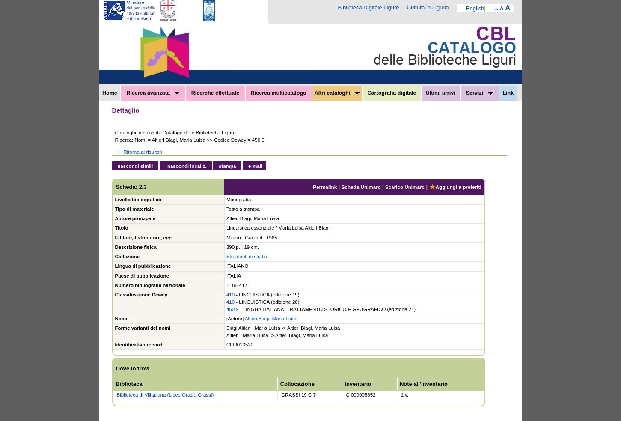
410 (230, 294)
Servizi (479, 93)
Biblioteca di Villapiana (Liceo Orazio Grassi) (165, 394)
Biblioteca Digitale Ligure (368, 7)
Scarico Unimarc (405, 187)
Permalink (325, 187)
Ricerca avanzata (153, 93)
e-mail (255, 166)
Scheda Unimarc (361, 187)
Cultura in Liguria (428, 7)
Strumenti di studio (246, 256)
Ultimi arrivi (440, 93)
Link (508, 93)
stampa (227, 166)
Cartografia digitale (392, 93)
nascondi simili (135, 166)
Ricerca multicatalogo (278, 93)
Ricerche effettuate (215, 93)
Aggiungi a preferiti (455, 187)
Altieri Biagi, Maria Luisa (271, 318)
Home (109, 93)
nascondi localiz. (187, 166)
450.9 (232, 309)
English (475, 8)
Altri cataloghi (337, 93)
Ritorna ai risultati (138, 152)
